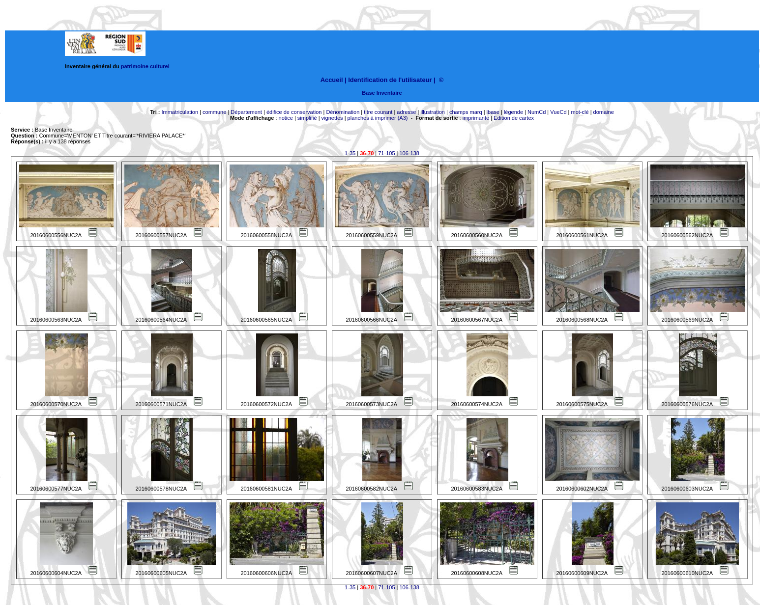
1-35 (350, 153)
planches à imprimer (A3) (378, 118)
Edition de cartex (514, 118)
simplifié (307, 118)
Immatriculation (179, 112)
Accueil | (334, 79)
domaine (603, 112)
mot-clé (580, 112)
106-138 (409, 153)
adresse (406, 112)
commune (214, 112)
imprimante (476, 118)
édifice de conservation (294, 112)
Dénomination (342, 112)
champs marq (465, 112)
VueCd (558, 112)
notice (286, 118)
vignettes (332, 118)
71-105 (386, 153)
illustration (432, 112)
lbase (493, 112)
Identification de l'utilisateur (390, 79)
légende (513, 112)
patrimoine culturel (145, 66)
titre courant (378, 112)
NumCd (536, 112)
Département (246, 112)
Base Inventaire (382, 93)
